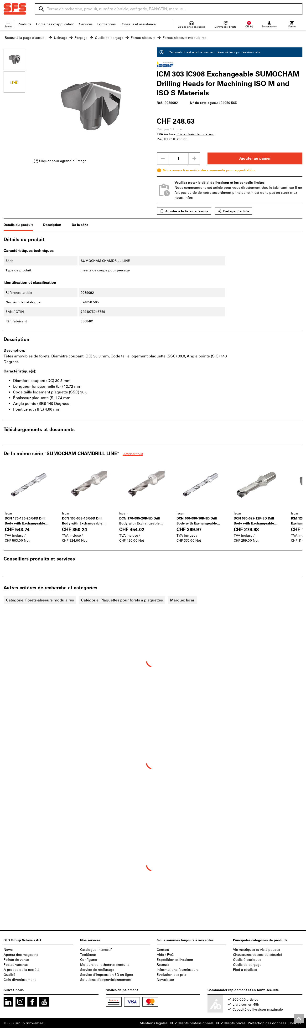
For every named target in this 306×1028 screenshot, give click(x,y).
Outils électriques (247, 960)
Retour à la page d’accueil (26, 38)
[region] (18, 108)
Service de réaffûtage (97, 970)
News (8, 950)
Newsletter (165, 980)
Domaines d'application (55, 24)
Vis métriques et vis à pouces (256, 950)
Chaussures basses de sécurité (257, 955)
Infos (189, 198)
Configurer (88, 960)
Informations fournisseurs (177, 970)
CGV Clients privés (230, 1023)
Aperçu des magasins (21, 955)
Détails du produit (18, 225)
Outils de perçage (109, 38)
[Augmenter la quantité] (194, 158)
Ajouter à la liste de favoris (184, 211)
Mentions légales (153, 1023)
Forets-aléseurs (143, 38)
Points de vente (16, 960)
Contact (163, 950)
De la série (80, 225)
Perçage (81, 38)
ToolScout (88, 955)
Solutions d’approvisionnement (105, 980)
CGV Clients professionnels (191, 1023)
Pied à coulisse (245, 970)
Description (52, 225)
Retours (163, 965)
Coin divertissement (20, 980)
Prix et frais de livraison (195, 134)
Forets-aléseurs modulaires (184, 38)
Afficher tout (133, 454)
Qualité (9, 975)
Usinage (60, 38)
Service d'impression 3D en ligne (106, 975)
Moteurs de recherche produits (104, 965)
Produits (24, 24)
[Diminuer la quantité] (163, 158)
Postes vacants (16, 965)
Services (86, 24)
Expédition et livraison (175, 960)
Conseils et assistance (138, 24)
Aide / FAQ (165, 955)
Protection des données (267, 1023)
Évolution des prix (171, 975)
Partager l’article (233, 211)
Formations (106, 24)
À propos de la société (22, 970)
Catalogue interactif (96, 950)
